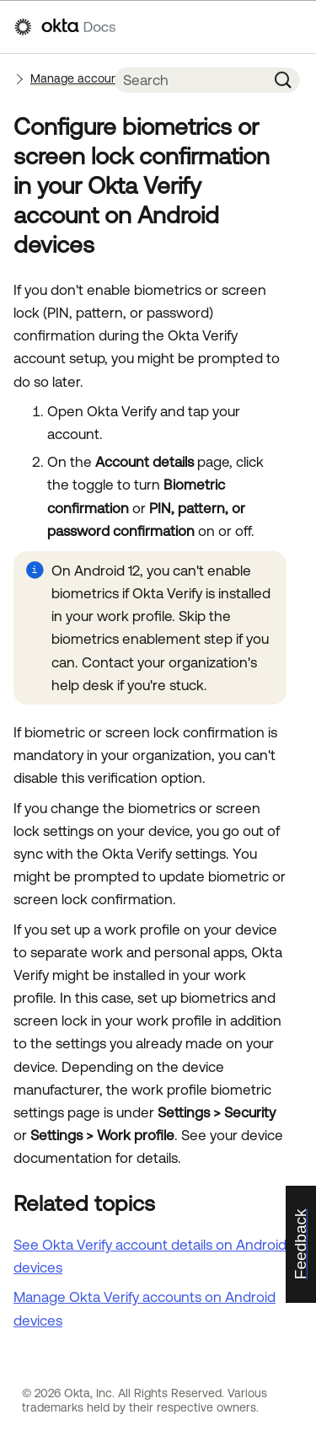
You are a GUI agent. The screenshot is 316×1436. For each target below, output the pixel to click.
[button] (283, 80)
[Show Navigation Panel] (293, 26)
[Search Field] (190, 80)
